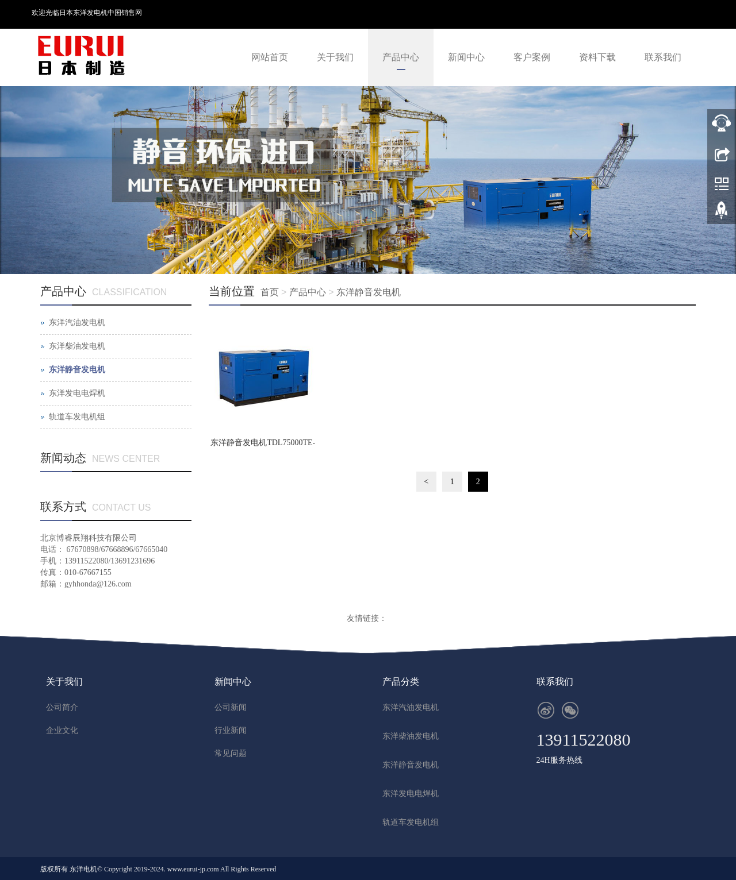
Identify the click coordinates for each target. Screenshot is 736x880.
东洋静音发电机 (368, 292)
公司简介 (62, 707)
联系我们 (663, 57)
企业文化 (62, 730)
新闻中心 (466, 57)
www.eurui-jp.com (193, 869)
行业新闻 (230, 730)
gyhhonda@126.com (98, 584)
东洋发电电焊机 (77, 393)
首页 (269, 292)
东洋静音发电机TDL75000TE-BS (262, 446)
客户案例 (531, 57)
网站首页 (269, 57)
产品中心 (400, 57)
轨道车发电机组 (77, 416)
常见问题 (230, 753)
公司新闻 (230, 707)
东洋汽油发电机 (77, 322)
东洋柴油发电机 (77, 346)
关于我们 (335, 57)
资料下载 (597, 57)
